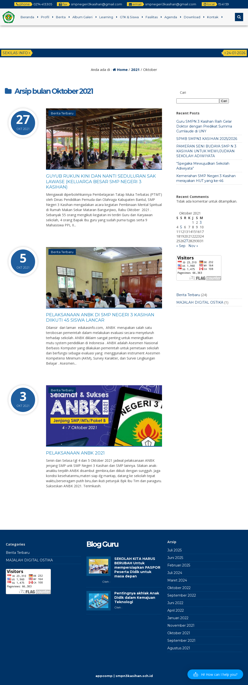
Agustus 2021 (178, 648)
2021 (135, 69)
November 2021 (180, 625)
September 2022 (181, 595)
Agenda (170, 17)
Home (120, 69)
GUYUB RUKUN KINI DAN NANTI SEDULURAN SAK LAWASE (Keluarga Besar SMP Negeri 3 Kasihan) (101, 181)
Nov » (193, 246)
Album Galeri (82, 17)
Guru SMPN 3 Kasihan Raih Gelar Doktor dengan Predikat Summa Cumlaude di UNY (204, 126)
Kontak (212, 17)
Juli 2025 (174, 550)
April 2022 (175, 610)
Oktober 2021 (178, 633)
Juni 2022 (175, 603)
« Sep (181, 246)
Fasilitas (152, 17)
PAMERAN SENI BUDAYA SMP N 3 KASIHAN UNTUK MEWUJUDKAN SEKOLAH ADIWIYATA (206, 151)
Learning (106, 17)
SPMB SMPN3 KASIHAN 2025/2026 (206, 139)
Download (192, 17)
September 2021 (181, 640)
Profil (45, 17)
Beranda (27, 17)
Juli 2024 (174, 573)
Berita (61, 17)
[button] (215, 674)
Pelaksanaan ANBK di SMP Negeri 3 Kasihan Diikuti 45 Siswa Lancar (100, 317)
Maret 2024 (177, 580)
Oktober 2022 (179, 588)
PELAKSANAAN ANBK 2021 (75, 453)
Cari (183, 92)
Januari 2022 (177, 618)
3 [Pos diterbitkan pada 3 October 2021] (201, 222)
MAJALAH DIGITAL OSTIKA (199, 302)
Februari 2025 (178, 565)
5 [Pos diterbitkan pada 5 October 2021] (181, 227)
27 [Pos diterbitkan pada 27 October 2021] (186, 241)
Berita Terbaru (62, 113)
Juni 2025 (175, 558)
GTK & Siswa (129, 17)
